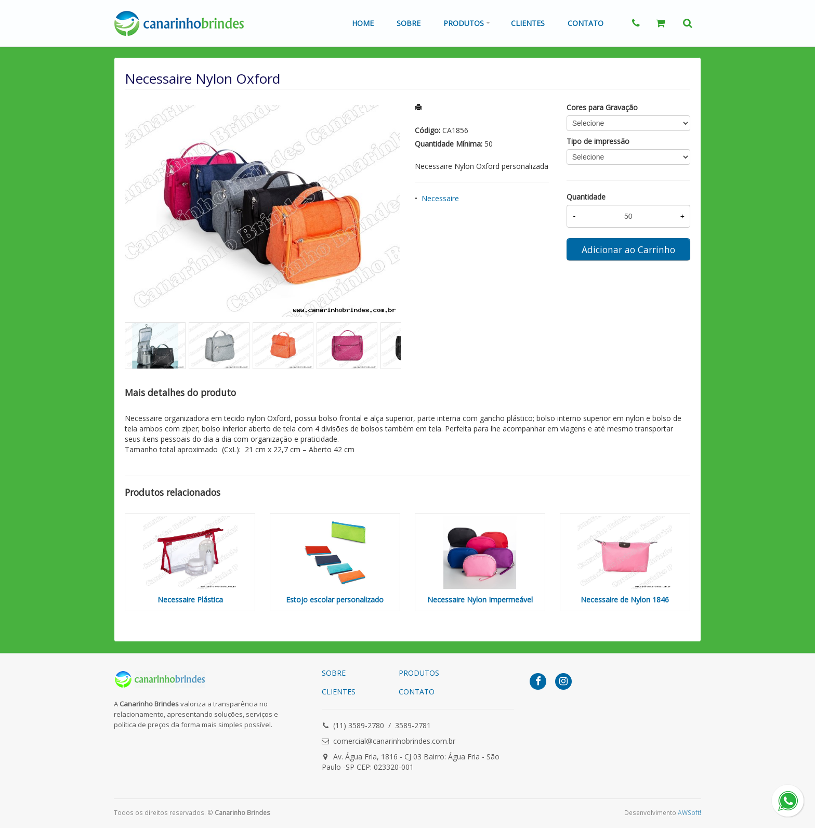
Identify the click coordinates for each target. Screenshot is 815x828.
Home (363, 23)
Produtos (463, 23)
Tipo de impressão (598, 141)
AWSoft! (689, 812)
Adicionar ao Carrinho (628, 249)
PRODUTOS (419, 673)
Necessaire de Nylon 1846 (625, 599)
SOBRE (334, 673)
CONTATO (417, 691)
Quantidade (586, 197)
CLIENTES (339, 691)
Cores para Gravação (602, 107)
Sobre (408, 23)
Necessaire (440, 198)
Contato (585, 23)
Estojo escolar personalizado (335, 599)
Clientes (528, 23)
